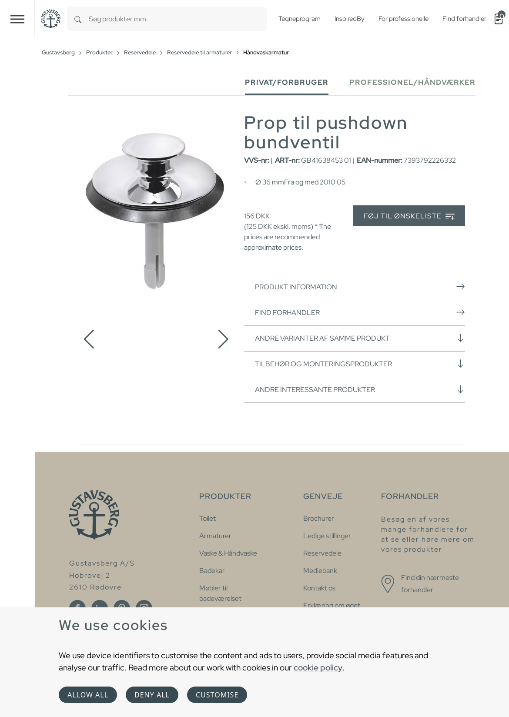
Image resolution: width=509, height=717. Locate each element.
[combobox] (178, 19)
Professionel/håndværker (412, 82)
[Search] (78, 19)
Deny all (152, 695)
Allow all (87, 695)
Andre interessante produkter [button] (360, 389)
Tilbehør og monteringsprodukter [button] (360, 364)
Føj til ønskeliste (409, 216)
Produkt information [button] (360, 286)
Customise (217, 695)
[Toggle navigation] (17, 19)
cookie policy (318, 667)
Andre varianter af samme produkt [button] (360, 338)
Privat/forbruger (286, 82)
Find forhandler (360, 312)
